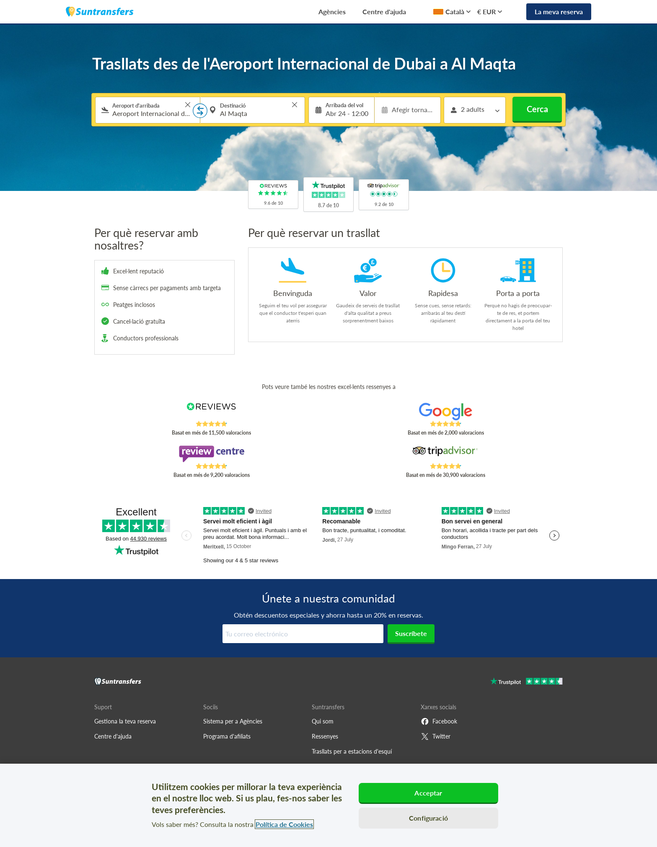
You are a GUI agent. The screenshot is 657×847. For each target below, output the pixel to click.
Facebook (439, 721)
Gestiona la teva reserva (125, 721)
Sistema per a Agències (232, 721)
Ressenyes (325, 736)
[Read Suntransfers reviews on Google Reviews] (445, 411)
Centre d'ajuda (384, 11)
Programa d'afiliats (227, 736)
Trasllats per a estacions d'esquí (352, 751)
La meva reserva (559, 11)
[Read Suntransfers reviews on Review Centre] (211, 454)
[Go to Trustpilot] (526, 682)
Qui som (323, 721)
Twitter (435, 736)
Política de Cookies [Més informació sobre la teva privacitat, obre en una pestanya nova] (284, 824)
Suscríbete (411, 633)
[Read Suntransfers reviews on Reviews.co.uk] (211, 411)
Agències (332, 11)
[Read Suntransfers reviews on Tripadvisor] (445, 454)
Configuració (428, 818)
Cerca (537, 109)
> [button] (187, 104)
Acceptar (428, 793)
